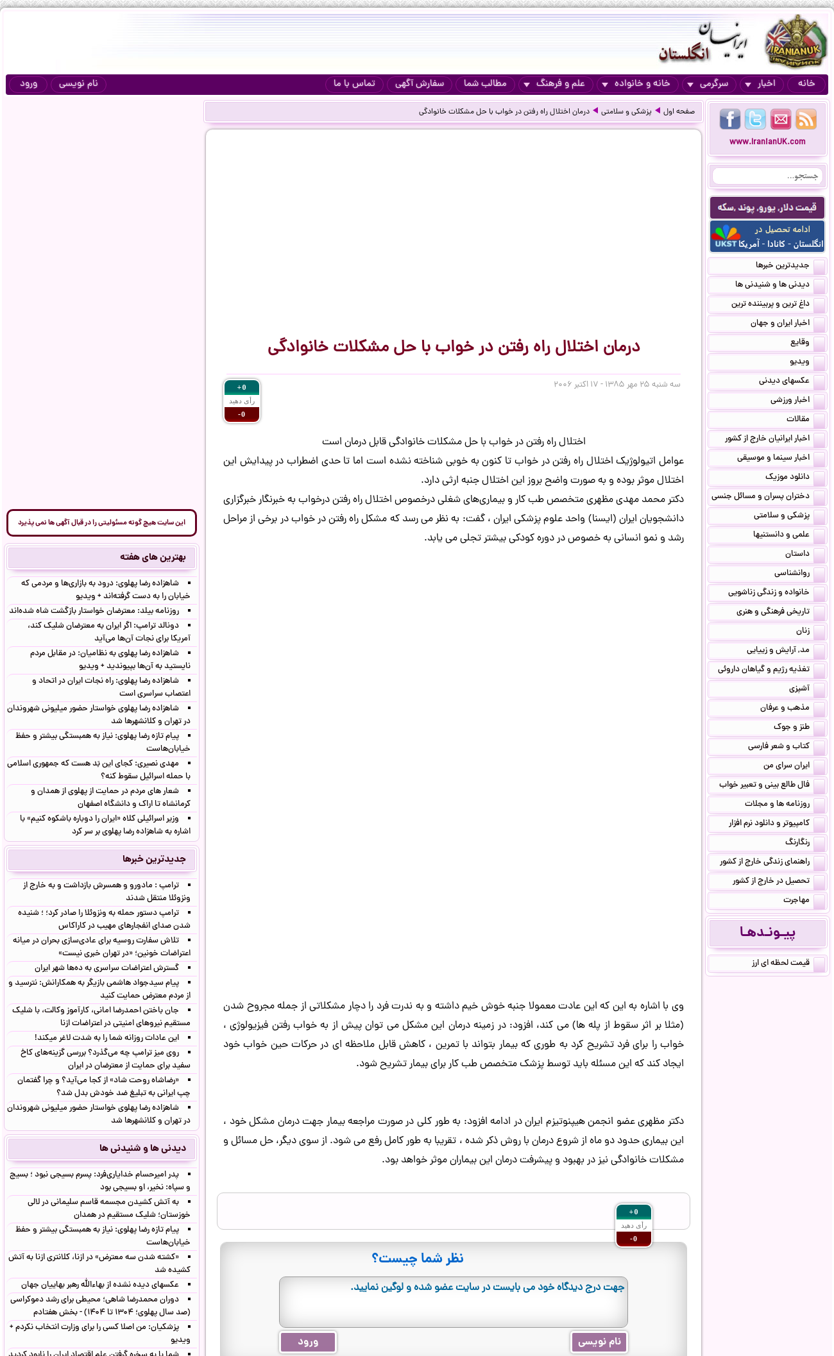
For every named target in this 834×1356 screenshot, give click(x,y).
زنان (810, 632)
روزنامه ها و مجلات (785, 805)
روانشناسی (799, 574)
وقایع (807, 344)
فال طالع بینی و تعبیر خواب (772, 786)
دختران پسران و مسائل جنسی (768, 497)
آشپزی (807, 690)
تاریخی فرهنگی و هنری (780, 613)
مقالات (806, 421)
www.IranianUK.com (767, 143)
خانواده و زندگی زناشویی (776, 594)
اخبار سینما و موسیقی (781, 459)
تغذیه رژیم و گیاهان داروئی (771, 671)
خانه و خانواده (636, 84)
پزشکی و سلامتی (626, 112)
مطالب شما (485, 84)
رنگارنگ (805, 844)
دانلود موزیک (795, 478)
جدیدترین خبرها (790, 267)
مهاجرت (804, 901)
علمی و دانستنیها (789, 536)
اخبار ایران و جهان (788, 324)
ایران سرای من (794, 767)
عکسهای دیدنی (792, 382)
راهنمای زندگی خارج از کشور (772, 863)
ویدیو (807, 363)
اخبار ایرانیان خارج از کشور (775, 440)
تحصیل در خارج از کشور (779, 882)
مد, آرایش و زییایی (786, 651)
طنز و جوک (799, 728)
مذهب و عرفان (792, 709)
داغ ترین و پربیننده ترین (778, 305)
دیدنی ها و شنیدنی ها (780, 286)
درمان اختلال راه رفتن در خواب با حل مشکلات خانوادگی (504, 112)
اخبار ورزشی (797, 401)
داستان (805, 555)
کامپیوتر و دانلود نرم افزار (777, 824)
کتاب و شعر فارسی (786, 748)
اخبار (760, 84)
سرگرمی (707, 84)
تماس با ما (354, 84)
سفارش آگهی (419, 84)
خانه (806, 84)
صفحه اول (679, 112)
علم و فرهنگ (554, 84)
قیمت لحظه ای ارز (788, 964)
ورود (28, 84)
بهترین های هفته (153, 557)
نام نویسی (78, 84)
